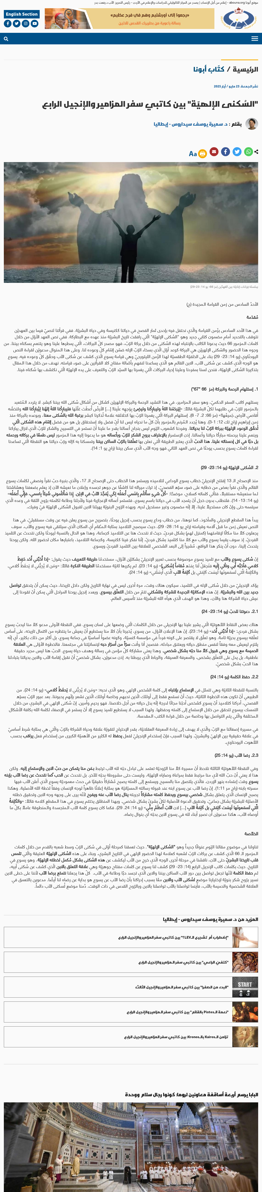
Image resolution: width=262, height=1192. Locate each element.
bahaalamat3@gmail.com (127, 1147)
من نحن (237, 1163)
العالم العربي (143, 1130)
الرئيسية (245, 69)
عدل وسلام (77, 1130)
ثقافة (45, 1127)
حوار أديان (62, 1130)
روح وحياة (94, 1130)
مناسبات (32, 1127)
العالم (154, 1127)
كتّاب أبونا (208, 69)
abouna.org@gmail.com (38, 1142)
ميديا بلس (10, 1183)
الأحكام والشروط (191, 1183)
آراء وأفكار (20, 1130)
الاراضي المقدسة (119, 1130)
